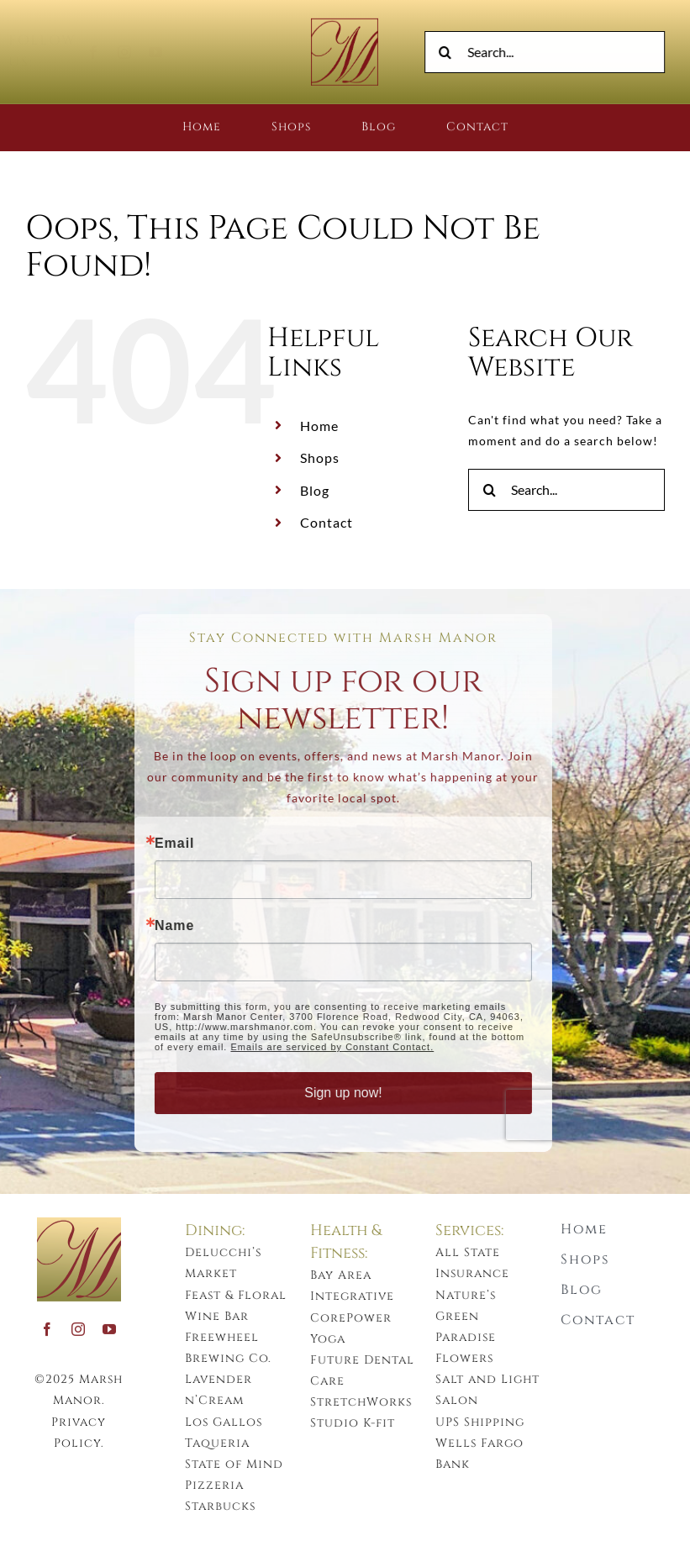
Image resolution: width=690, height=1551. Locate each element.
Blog (314, 490)
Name (167, 926)
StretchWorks (368, 1402)
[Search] (448, 52)
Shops (320, 457)
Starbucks (227, 1506)
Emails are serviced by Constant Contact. (324, 1047)
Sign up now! (336, 1093)
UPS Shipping (487, 1422)
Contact (326, 522)
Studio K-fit (360, 1423)
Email (167, 843)
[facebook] (108, 52)
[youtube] (170, 52)
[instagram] (139, 52)
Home (319, 426)
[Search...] (547, 52)
